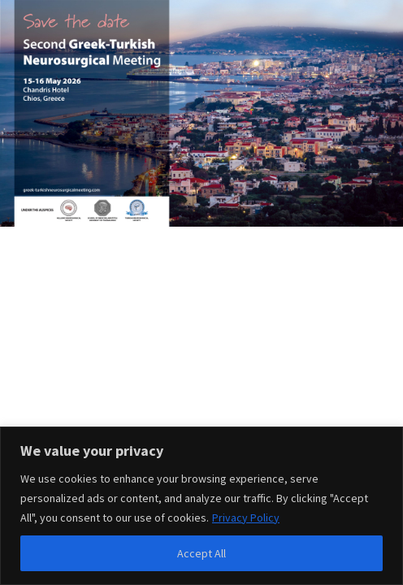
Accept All (201, 553)
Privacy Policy (246, 517)
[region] (201, 506)
